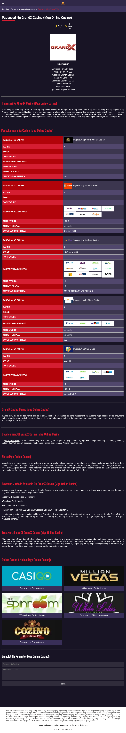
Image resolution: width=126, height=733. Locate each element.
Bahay (13, 9)
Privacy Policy (62, 725)
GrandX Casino (67, 75)
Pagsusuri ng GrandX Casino (50, 9)
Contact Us (51, 725)
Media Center (75, 725)
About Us (42, 725)
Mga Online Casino (27, 9)
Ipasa (63, 684)
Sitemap (84, 725)
